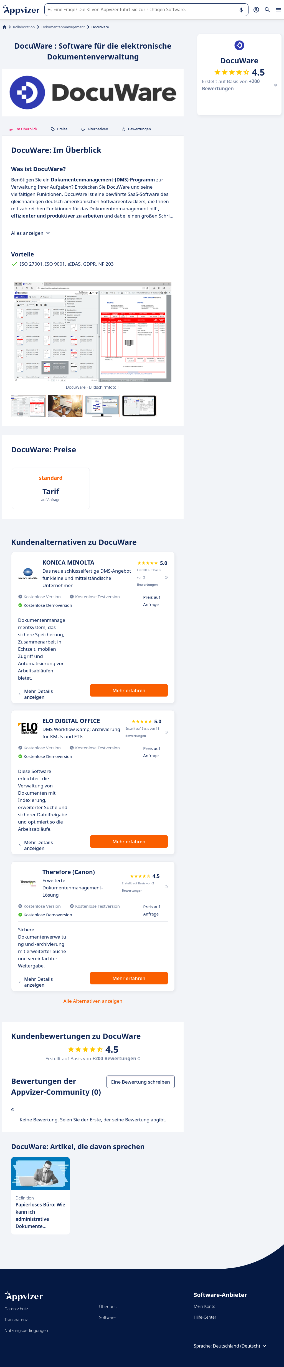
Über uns (107, 1306)
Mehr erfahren (129, 690)
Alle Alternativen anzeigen (93, 1001)
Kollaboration (24, 26)
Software (107, 1317)
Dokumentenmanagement (63, 26)
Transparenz (16, 1319)
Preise (58, 128)
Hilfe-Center (205, 1317)
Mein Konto (204, 1306)
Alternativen (94, 128)
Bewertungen (136, 128)
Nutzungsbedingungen (26, 1330)
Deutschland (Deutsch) (240, 1346)
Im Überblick (23, 128)
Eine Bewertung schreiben (140, 1082)
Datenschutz (16, 1308)
